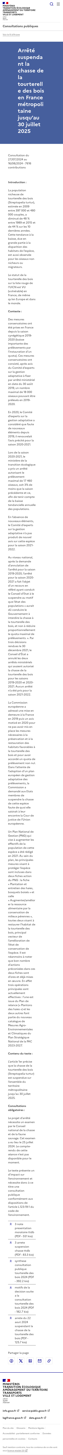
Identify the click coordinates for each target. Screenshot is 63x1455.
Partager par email (39, 1361)
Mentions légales (36, 1428)
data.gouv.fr (36, 1418)
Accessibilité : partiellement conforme (21, 1433)
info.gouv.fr (9, 1411)
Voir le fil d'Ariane (11, 34)
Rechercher (51, 4)
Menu (58, 4)
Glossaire (20, 1428)
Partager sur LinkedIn (30, 1361)
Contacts (32, 1438)
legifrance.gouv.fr (13, 1418)
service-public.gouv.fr (34, 1411)
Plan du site (8, 1428)
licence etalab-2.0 (15, 1450)
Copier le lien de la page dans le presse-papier (49, 1361)
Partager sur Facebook (11, 1361)
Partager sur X (20, 1361)
